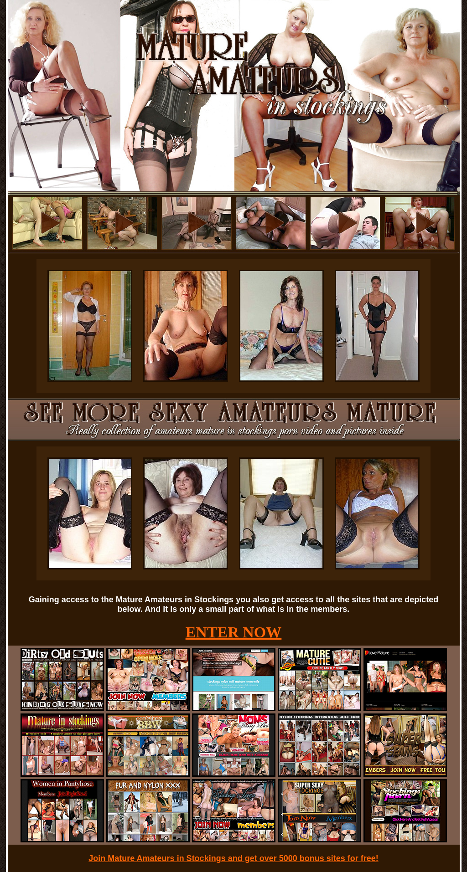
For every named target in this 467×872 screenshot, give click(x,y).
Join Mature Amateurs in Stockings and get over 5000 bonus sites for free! (233, 858)
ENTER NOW (234, 632)
